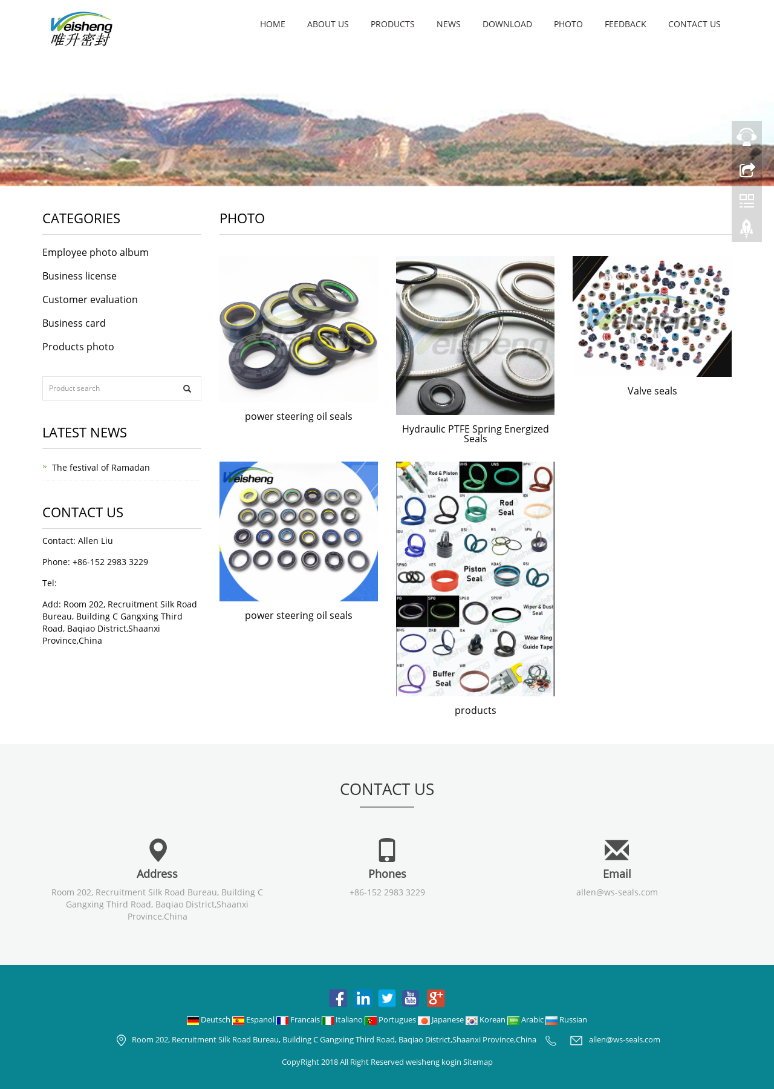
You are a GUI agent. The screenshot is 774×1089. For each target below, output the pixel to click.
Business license (79, 276)
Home (272, 24)
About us (328, 24)
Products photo (78, 346)
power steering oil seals (299, 416)
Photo (568, 24)
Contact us (694, 24)
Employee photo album (95, 252)
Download (507, 24)
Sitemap (478, 1061)
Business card (74, 323)
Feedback (625, 24)
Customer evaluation (90, 299)
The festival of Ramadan (101, 467)
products (475, 710)
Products (393, 24)
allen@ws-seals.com (617, 892)
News (449, 24)
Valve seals (652, 390)
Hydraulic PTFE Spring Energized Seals (475, 433)
